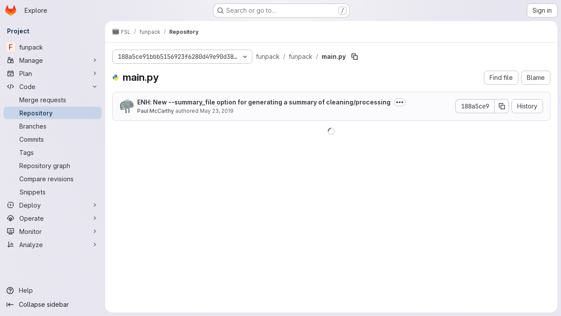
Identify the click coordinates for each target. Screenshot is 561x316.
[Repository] (53, 113)
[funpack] (53, 47)
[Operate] (53, 218)
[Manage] (53, 60)
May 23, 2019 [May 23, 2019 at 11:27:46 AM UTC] (217, 111)
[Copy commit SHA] (502, 106)
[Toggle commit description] (399, 102)
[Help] (53, 290)
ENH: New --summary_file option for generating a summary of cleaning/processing (264, 102)
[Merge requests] (53, 99)
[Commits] (53, 139)
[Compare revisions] (53, 178)
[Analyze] (53, 244)
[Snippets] (53, 192)
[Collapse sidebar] (53, 304)
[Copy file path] (355, 57)
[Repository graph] (53, 165)
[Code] (53, 86)
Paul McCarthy (155, 111)
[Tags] (53, 152)
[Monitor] (53, 231)
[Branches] (53, 126)
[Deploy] (53, 205)
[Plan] (53, 73)
